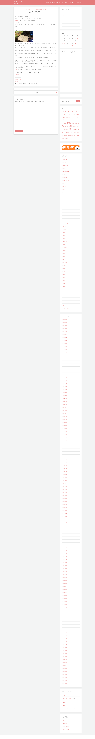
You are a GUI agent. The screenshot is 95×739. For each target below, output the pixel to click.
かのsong (65, 177)
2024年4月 (65, 395)
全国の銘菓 (65, 247)
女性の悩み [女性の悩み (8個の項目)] (68, 126)
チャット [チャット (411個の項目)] (66, 120)
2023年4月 (65, 431)
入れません (36, 92)
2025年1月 (65, 368)
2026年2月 (65, 328)
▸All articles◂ (59, 2)
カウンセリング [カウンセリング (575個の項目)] (68, 114)
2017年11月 (65, 626)
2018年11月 (65, 589)
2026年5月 (65, 319)
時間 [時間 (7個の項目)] (66, 132)
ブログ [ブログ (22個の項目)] (74, 120)
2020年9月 (65, 522)
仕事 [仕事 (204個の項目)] (72, 123)
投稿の (65, 723)
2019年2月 (65, 580)
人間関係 (36, 9)
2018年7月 (65, 601)
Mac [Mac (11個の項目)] (63, 111)
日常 (30, 83)
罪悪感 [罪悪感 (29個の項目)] (71, 135)
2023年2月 (65, 437)
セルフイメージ (66, 211)
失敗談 (64, 250)
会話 (39, 9)
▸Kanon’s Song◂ (69, 2)
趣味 (45, 9)
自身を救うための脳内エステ (68, 21)
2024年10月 (65, 377)
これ (16, 69)
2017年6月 (65, 641)
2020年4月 (65, 538)
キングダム (65, 204)
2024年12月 (65, 371)
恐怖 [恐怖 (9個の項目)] (72, 129)
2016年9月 (65, 668)
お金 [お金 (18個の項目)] (65, 111)
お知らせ (64, 174)
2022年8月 (65, 453)
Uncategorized (66, 171)
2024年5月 (65, 392)
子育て (64, 253)
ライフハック (65, 223)
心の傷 (64, 265)
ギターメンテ (65, 207)
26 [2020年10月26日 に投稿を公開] (62, 43)
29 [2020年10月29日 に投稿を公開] (69, 43)
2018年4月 (65, 610)
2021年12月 (65, 477)
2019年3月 (65, 577)
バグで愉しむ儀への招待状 (68, 25)
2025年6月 (65, 352)
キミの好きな (17, 74)
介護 (64, 232)
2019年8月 (65, 562)
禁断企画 (64, 283)
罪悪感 (64, 286)
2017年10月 (65, 629)
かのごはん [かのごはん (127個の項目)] (70, 111)
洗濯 (64, 280)
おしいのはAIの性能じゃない (68, 18)
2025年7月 (65, 349)
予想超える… (65, 702)
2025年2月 (65, 364)
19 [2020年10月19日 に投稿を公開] (62, 41)
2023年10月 (65, 413)
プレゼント (65, 217)
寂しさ (64, 259)
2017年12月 (65, 623)
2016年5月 (65, 680)
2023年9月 (65, 416)
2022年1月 (65, 474)
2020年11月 (65, 516)
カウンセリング (20, 83)
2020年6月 (65, 531)
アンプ (64, 186)
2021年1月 (65, 510)
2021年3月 (65, 504)
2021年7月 (65, 492)
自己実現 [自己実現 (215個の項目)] (76, 135)
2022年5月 (65, 462)
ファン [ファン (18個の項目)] (70, 120)
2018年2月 (65, 616)
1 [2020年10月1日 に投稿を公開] (69, 37)
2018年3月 (65, 613)
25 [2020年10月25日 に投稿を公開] (77, 41)
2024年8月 (65, 383)
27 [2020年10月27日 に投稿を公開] (64, 43)
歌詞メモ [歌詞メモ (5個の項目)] (68, 132)
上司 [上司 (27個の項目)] (64, 123)
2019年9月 (65, 559)
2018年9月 (65, 595)
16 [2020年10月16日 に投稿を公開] (72, 40)
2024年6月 (65, 389)
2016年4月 (65, 683)
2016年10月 (65, 665)
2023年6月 (65, 425)
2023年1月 (65, 440)
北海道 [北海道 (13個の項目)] (64, 126)
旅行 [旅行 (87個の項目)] (76, 129)
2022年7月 (65, 456)
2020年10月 (65, 519)
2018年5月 (65, 607)
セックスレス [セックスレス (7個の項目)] (65, 117)
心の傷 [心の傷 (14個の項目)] (67, 129)
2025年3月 (65, 361)
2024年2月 (65, 401)
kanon (39, 13)
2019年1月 (65, 583)
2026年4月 (65, 322)
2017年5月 (65, 644)
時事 (64, 274)
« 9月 (63, 45)
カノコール (65, 198)
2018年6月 (65, 604)
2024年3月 (65, 398)
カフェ (64, 201)
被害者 (64, 295)
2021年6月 (65, 495)
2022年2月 (65, 471)
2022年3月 (65, 468)
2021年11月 (65, 480)
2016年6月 (65, 677)
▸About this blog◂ (50, 2)
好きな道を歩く (18, 2)
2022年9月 (65, 449)
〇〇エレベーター (18, 79)
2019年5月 (65, 571)
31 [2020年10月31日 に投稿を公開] (75, 43)
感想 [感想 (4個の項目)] (74, 129)
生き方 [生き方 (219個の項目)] (74, 132)
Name (16, 116)
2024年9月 (65, 380)
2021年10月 (65, 483)
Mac (64, 168)
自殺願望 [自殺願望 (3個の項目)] (63, 138)
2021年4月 (65, 501)
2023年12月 (65, 407)
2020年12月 (65, 513)
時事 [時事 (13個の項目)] (64, 132)
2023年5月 (65, 428)
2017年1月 (65, 656)
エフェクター (65, 195)
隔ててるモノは (18, 76)
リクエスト (65, 226)
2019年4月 (65, 574)
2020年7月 (65, 528)
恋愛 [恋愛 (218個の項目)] (69, 129)
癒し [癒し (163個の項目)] (66, 135)
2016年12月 (65, 659)
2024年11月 (65, 374)
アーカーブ (17, 20)
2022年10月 (65, 446)
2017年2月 (65, 653)
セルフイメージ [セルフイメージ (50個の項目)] (72, 117)
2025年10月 (65, 340)
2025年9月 (65, 343)
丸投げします (17, 81)
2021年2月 (65, 507)
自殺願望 (64, 292)
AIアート (64, 162)
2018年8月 (65, 598)
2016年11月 (65, 662)
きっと (36, 88)
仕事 (64, 235)
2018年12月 (65, 586)
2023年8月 (65, 419)
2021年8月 (65, 489)
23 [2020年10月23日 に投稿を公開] (72, 41)
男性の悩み (33, 83)
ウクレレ (64, 192)
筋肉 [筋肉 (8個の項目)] (69, 135)
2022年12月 (65, 443)
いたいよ (65, 12)
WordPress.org (66, 729)
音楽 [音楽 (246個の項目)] (66, 138)
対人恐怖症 (65, 262)
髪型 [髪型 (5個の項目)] (68, 138)
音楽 (36, 83)
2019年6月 (65, 568)
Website (16, 125)
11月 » (73, 45)
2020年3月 (65, 541)
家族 (41, 9)
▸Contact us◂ (77, 2)
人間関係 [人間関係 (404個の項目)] (68, 123)
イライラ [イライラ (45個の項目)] (76, 111)
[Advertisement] (71, 72)
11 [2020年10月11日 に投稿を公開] (77, 38)
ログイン (64, 720)
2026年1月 (65, 331)
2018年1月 (65, 619)
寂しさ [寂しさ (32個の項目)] (74, 126)
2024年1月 (65, 404)
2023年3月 (65, 434)
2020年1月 (65, 547)
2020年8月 (65, 525)
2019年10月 (65, 556)
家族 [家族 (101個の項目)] (71, 126)
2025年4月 (65, 358)
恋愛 (64, 268)
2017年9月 (65, 632)
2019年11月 (65, 553)
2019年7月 (65, 565)
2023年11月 (65, 410)
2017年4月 (65, 647)
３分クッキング (66, 308)
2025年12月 (65, 334)
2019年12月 (65, 550)
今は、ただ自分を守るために (68, 15)
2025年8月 (65, 346)
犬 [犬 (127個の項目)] (71, 132)
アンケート (65, 183)
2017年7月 (65, 638)
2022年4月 (65, 465)
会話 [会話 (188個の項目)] (76, 123)
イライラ (64, 189)
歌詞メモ (64, 277)
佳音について (65, 241)
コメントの (66, 726)
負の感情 (64, 299)
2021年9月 (65, 486)
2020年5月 (65, 535)
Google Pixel (65, 165)
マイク (64, 220)
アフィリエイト (66, 180)
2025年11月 (65, 337)
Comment (17, 104)
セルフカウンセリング (30, 9)
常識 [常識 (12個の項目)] (64, 129)
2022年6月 (65, 459)
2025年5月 (65, 355)
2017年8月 (65, 635)
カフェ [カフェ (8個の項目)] (75, 114)
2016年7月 (65, 674)
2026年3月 (65, 325)
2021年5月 (65, 498)
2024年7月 (65, 386)
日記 (43, 9)
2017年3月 (65, 650)
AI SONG (65, 159)
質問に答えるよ (66, 302)
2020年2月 (65, 544)
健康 (64, 244)
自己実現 (64, 289)
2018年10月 (65, 592)
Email (16, 120)
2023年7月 (65, 422)
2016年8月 (65, 671)
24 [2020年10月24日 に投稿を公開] (75, 41)
